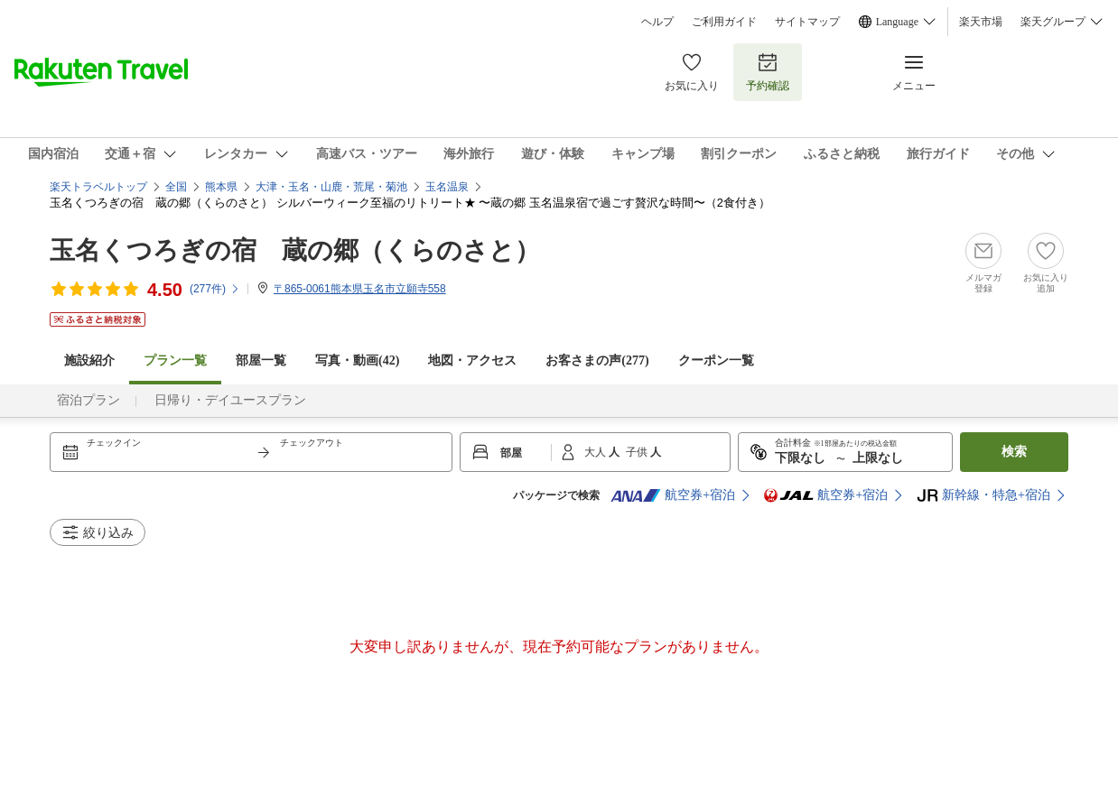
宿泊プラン (88, 400)
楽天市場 (980, 21)
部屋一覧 (261, 360)
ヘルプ (657, 21)
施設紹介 (89, 360)
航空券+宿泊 (672, 495)
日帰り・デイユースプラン (230, 400)
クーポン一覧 (716, 360)
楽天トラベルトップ (98, 186)
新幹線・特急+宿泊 (983, 495)
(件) (215, 288)
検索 (1014, 451)
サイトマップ (807, 21)
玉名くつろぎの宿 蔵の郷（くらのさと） (295, 250)
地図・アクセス (472, 360)
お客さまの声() (596, 360)
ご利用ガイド (724, 21)
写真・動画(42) (357, 360)
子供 (638, 452)
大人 (596, 452)
